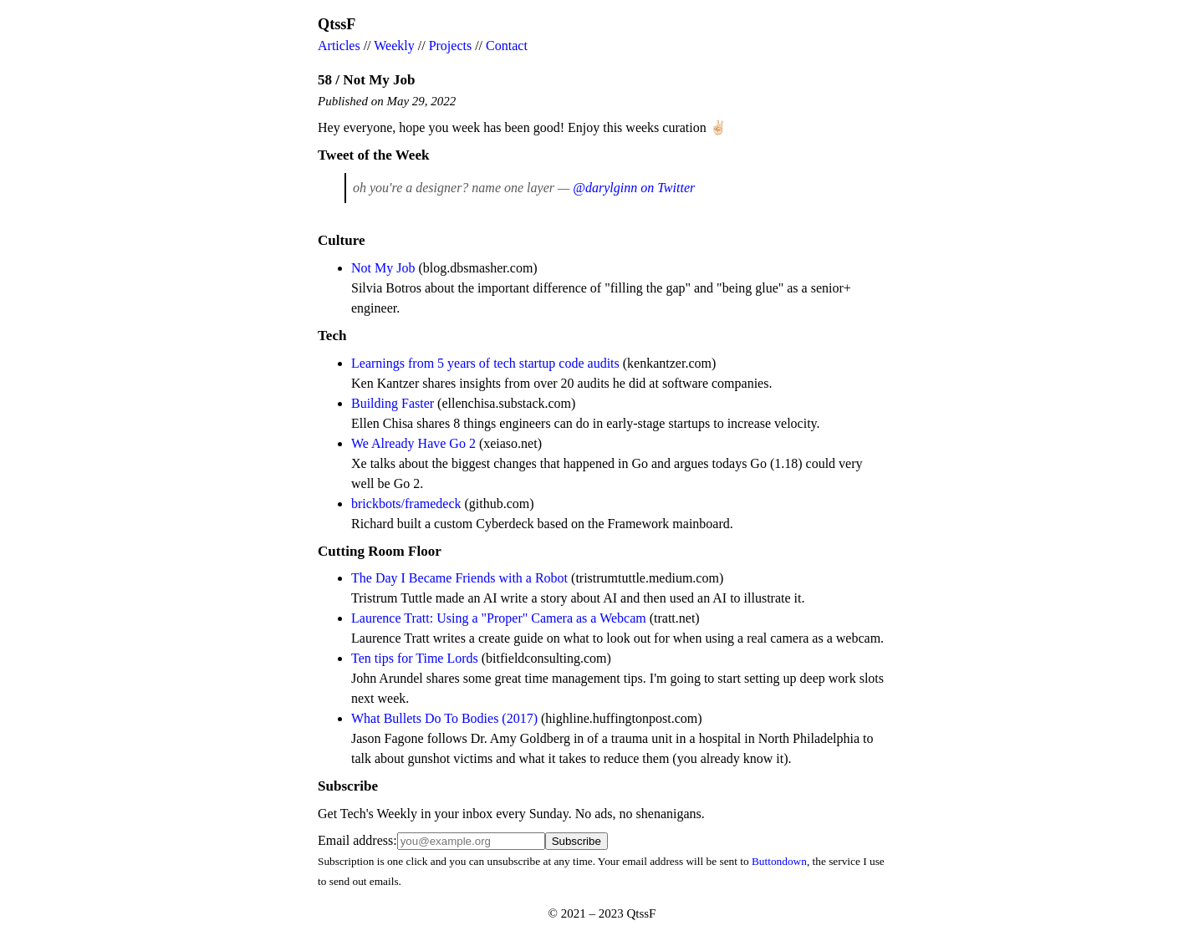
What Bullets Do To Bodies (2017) (444, 718)
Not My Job (383, 268)
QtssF (336, 24)
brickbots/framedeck (406, 503)
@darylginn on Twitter (634, 188)
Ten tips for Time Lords (414, 658)
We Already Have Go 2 (413, 443)
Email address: (357, 840)
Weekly (394, 45)
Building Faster (392, 403)
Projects (450, 45)
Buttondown (779, 861)
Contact (507, 45)
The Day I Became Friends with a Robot (459, 578)
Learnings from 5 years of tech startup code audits (485, 363)
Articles (339, 45)
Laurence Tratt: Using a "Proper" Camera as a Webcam (498, 618)
